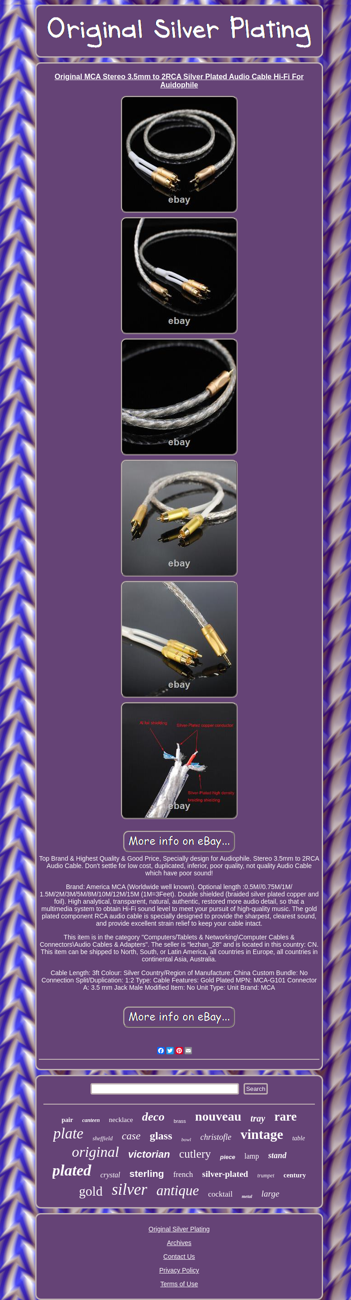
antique (177, 1190)
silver (129, 1189)
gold (91, 1191)
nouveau (218, 1116)
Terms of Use (179, 1284)
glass (160, 1136)
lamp (252, 1156)
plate (68, 1133)
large (270, 1193)
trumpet (265, 1175)
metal (247, 1196)
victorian (149, 1154)
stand (277, 1155)
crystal (111, 1175)
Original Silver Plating (179, 1229)
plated (72, 1170)
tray (257, 1118)
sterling (146, 1173)
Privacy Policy (179, 1270)
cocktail (220, 1194)
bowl (186, 1139)
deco (153, 1116)
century (294, 1175)
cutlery (195, 1154)
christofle (215, 1137)
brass (180, 1121)
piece (227, 1157)
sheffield (102, 1138)
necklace (121, 1119)
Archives (179, 1242)
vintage (261, 1134)
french (183, 1174)
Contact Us (179, 1256)
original (95, 1152)
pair (67, 1120)
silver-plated (225, 1174)
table (298, 1138)
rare (285, 1116)
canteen (91, 1120)
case (131, 1136)
